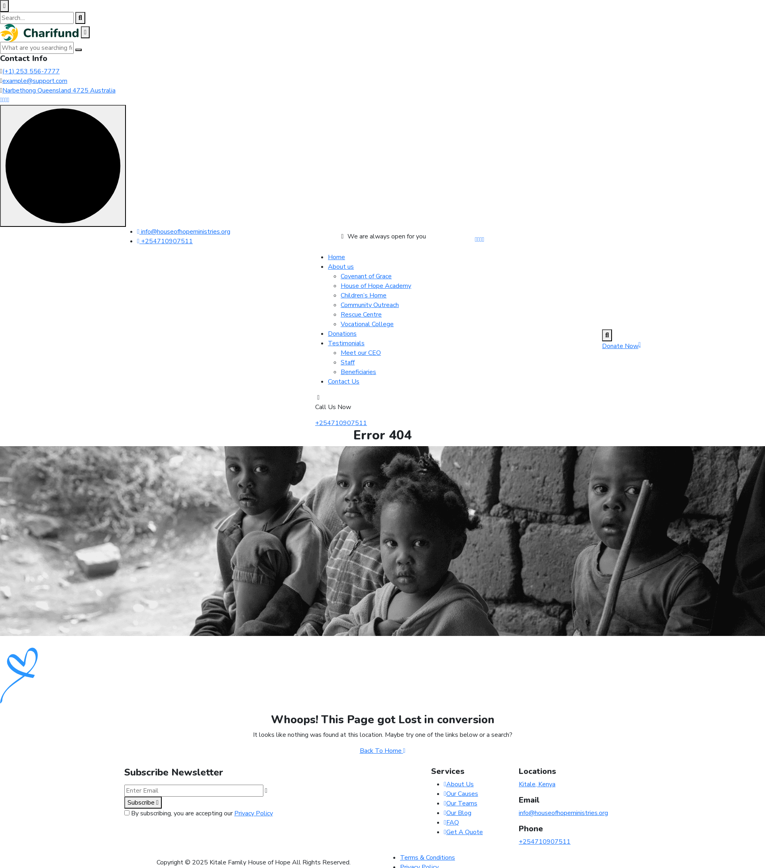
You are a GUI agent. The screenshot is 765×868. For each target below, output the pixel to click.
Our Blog (457, 813)
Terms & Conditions (427, 857)
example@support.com (34, 81)
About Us (459, 784)
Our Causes (461, 793)
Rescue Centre (361, 314)
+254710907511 (165, 241)
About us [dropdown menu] (341, 266)
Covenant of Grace (366, 276)
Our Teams (460, 803)
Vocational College (367, 324)
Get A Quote (463, 832)
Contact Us (343, 381)
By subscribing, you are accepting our (202, 813)
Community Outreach (370, 305)
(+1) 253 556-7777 (31, 71)
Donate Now (621, 346)
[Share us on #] (476, 239)
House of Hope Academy (376, 285)
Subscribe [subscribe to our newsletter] (143, 802)
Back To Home (383, 750)
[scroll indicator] (63, 166)
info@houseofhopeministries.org (183, 231)
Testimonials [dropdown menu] (346, 343)
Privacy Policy (253, 813)
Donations (342, 333)
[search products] (80, 18)
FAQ (451, 822)
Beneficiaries (358, 372)
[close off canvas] (85, 32)
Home (336, 257)
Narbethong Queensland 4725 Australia (59, 90)
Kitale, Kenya (537, 784)
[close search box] (4, 6)
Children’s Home (363, 295)
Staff (348, 362)
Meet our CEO (361, 352)
